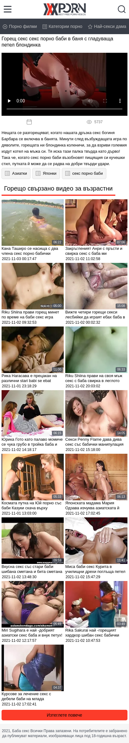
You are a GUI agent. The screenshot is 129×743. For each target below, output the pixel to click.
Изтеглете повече (64, 715)
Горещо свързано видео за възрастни (58, 188)
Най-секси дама (107, 26)
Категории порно (62, 26)
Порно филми (20, 26)
